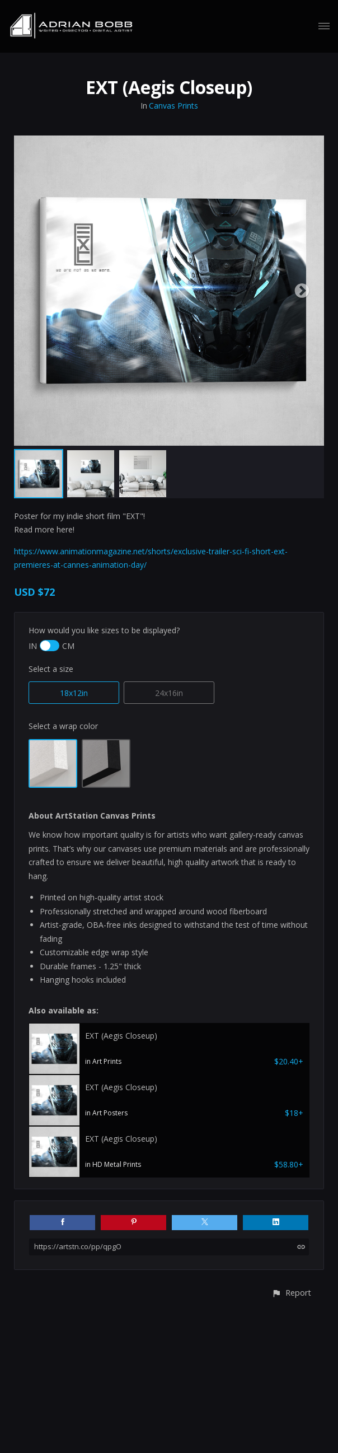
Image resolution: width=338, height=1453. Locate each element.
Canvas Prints (173, 105)
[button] (291, 1292)
